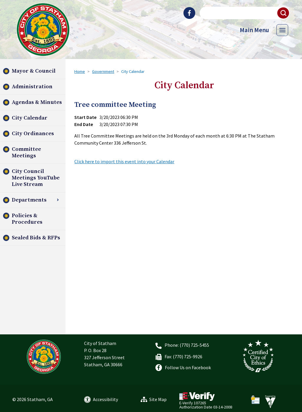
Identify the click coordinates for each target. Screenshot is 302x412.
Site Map (158, 399)
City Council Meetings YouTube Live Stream (36, 178)
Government (103, 71)
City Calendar (29, 118)
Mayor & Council (33, 71)
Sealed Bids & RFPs (36, 237)
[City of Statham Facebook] (189, 13)
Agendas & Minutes (37, 102)
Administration (32, 86)
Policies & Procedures (27, 218)
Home (79, 71)
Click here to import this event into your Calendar (124, 161)
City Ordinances (33, 133)
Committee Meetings (26, 152)
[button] (283, 13)
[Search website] (244, 13)
